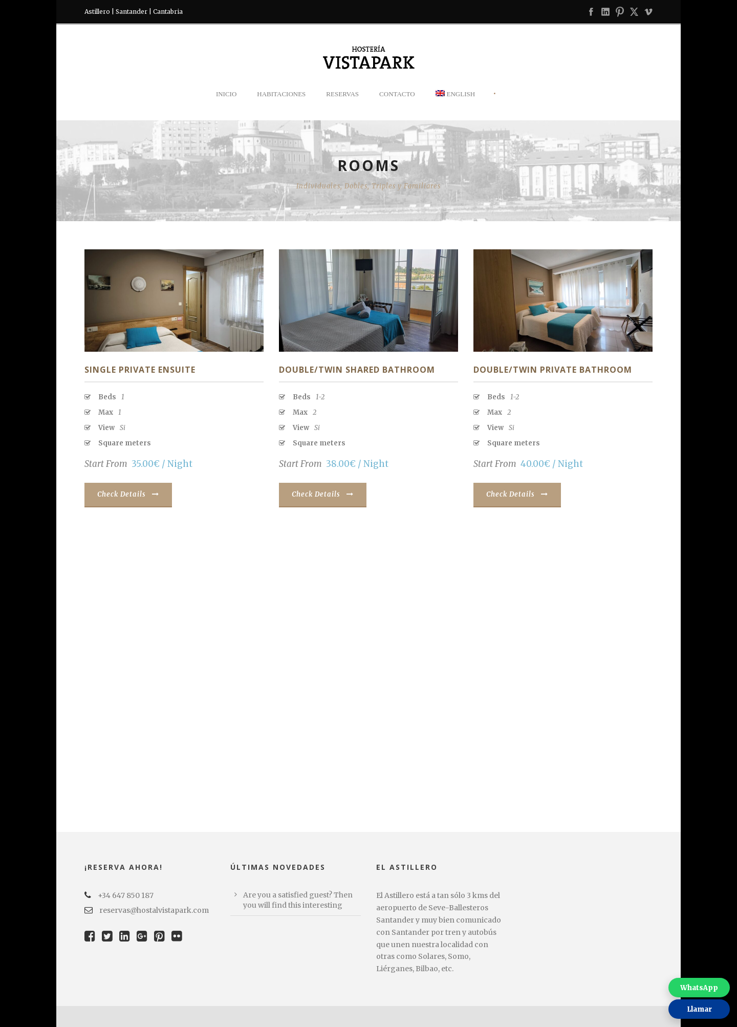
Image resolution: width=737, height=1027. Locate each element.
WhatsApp (699, 987)
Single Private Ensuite (140, 369)
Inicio (226, 94)
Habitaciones (281, 94)
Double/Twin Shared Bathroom (357, 369)
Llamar (699, 1009)
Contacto (397, 94)
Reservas (342, 94)
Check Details (128, 494)
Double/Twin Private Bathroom (552, 369)
